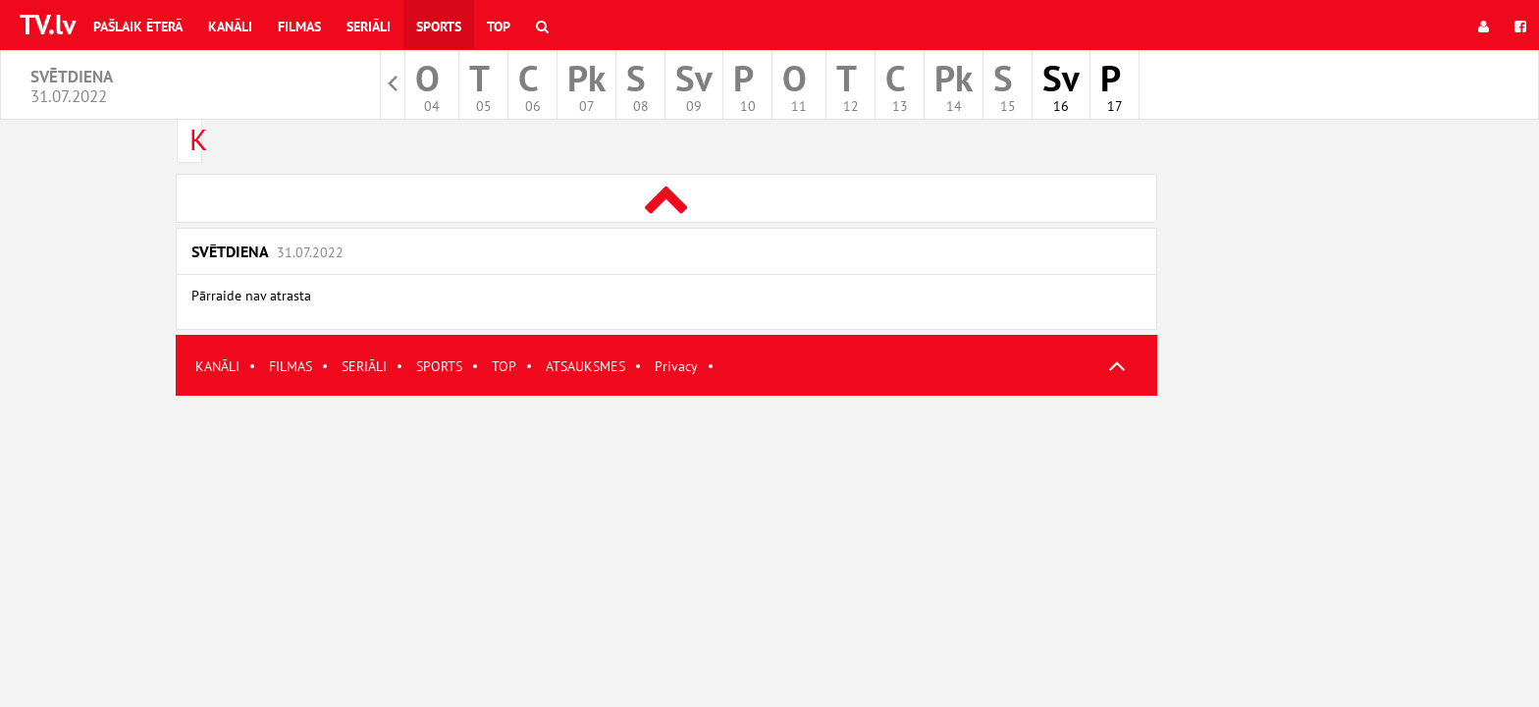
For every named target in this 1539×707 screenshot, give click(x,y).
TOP (504, 366)
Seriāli (368, 26)
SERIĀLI (364, 366)
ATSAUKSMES (585, 366)
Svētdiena (267, 251)
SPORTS (439, 366)
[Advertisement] (666, 533)
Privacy (676, 366)
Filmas (299, 26)
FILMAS (290, 366)
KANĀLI (217, 366)
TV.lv (48, 24)
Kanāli (230, 26)
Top (498, 26)
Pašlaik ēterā (138, 26)
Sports (438, 26)
